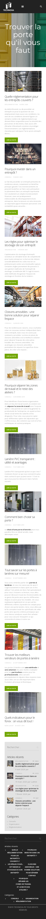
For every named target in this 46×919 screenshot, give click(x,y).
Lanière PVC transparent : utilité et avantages (20, 460)
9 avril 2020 (23, 104)
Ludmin (34, 782)
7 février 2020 (22, 250)
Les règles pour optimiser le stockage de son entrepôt (21, 243)
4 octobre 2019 (18, 525)
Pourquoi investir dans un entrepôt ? (20, 170)
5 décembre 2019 (19, 397)
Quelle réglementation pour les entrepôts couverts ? (21, 98)
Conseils (8, 177)
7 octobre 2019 (18, 467)
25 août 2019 (19, 725)
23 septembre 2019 (19, 663)
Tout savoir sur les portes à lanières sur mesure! (21, 571)
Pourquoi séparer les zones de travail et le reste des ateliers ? (21, 389)
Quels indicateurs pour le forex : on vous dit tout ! (20, 719)
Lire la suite (11, 140)
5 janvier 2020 (18, 323)
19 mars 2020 (17, 177)
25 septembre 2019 (19, 578)
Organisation (10, 250)
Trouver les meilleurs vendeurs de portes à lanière (22, 656)
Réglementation (11, 104)
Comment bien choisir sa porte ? (20, 518)
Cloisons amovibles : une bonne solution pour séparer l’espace (22, 315)
